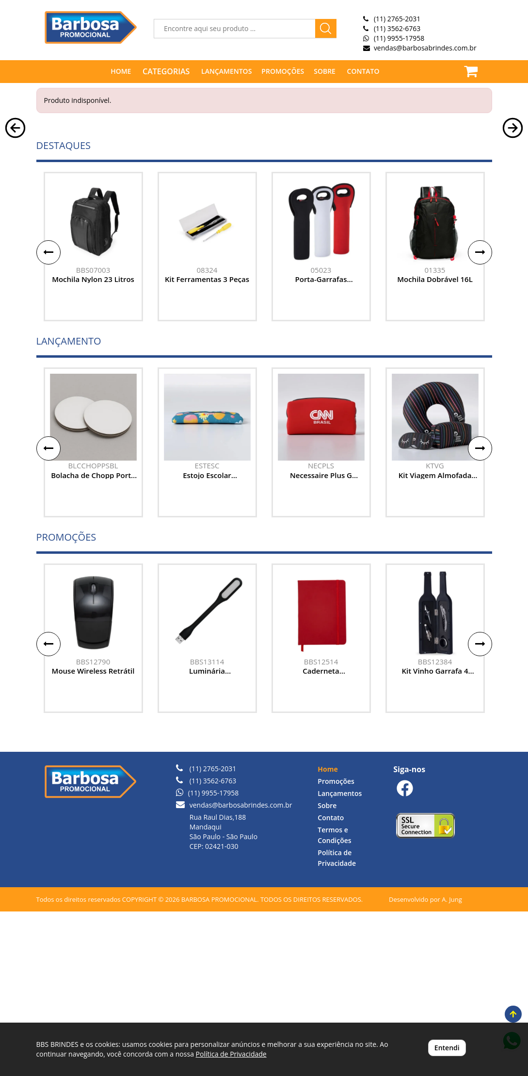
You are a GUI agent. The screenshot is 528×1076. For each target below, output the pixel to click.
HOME (121, 71)
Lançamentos (340, 957)
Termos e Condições (334, 1000)
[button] (15, 204)
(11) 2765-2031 (397, 18)
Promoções (336, 945)
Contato (331, 982)
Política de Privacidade (231, 1054)
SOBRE (325, 71)
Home (327, 933)
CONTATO (363, 71)
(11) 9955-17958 (399, 38)
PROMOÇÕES (282, 71)
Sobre (327, 970)
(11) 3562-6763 (397, 28)
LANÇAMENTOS (226, 71)
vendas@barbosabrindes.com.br (425, 47)
